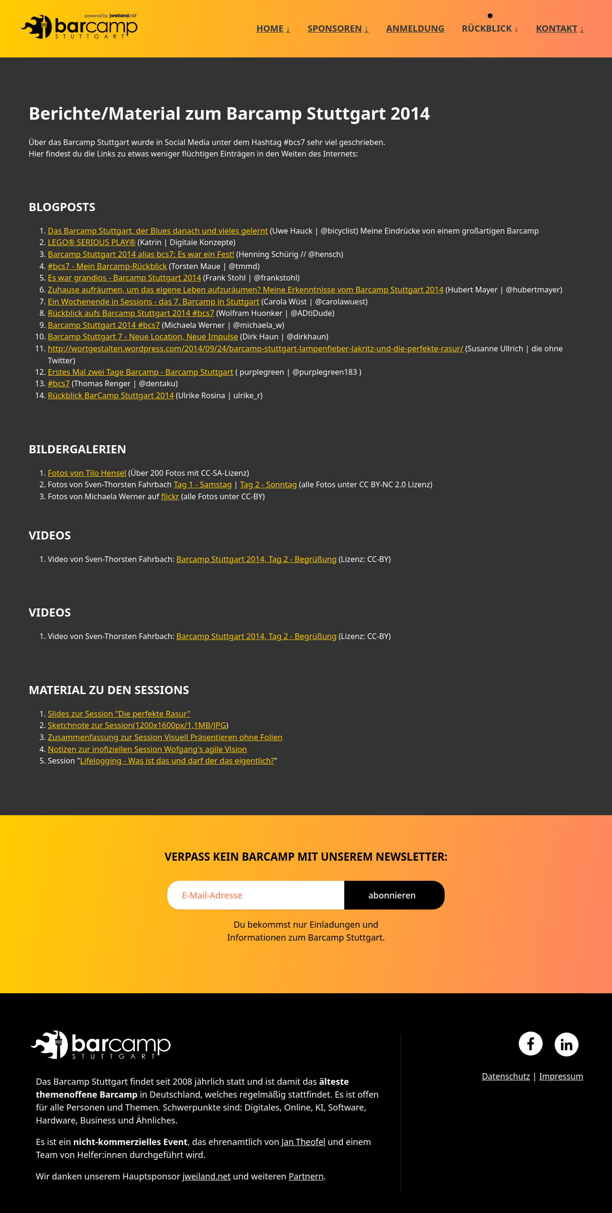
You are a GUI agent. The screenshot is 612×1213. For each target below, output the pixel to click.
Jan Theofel (304, 1122)
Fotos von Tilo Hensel (86, 456)
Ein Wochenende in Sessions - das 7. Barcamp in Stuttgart (151, 299)
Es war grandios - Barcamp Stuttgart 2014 (122, 276)
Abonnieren (391, 875)
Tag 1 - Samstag (202, 468)
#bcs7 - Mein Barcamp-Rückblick (106, 264)
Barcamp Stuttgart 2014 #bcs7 (102, 322)
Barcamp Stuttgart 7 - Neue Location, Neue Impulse (140, 333)
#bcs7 (58, 368)
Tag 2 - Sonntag (266, 468)
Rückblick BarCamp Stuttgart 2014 (109, 379)
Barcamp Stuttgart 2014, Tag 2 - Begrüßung (254, 542)
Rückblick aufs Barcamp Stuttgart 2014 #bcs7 (129, 310)
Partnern (308, 1157)
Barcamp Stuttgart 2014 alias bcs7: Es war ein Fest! (139, 253)
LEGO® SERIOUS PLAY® (90, 241)
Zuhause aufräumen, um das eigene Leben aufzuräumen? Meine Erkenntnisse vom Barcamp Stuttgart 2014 (240, 287)
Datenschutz (503, 1057)
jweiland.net (207, 1157)
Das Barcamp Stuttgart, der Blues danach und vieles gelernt (155, 230)
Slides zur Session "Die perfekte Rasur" (117, 696)
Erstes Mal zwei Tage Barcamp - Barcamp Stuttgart (138, 356)
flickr (170, 479)
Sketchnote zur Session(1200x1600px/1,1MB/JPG (134, 707)
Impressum (560, 1057)
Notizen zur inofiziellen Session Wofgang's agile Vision (144, 730)
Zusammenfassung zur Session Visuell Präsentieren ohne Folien (162, 719)
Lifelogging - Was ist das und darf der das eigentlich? (174, 742)
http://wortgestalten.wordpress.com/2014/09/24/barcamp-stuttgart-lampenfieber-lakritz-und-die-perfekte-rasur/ (250, 345)
